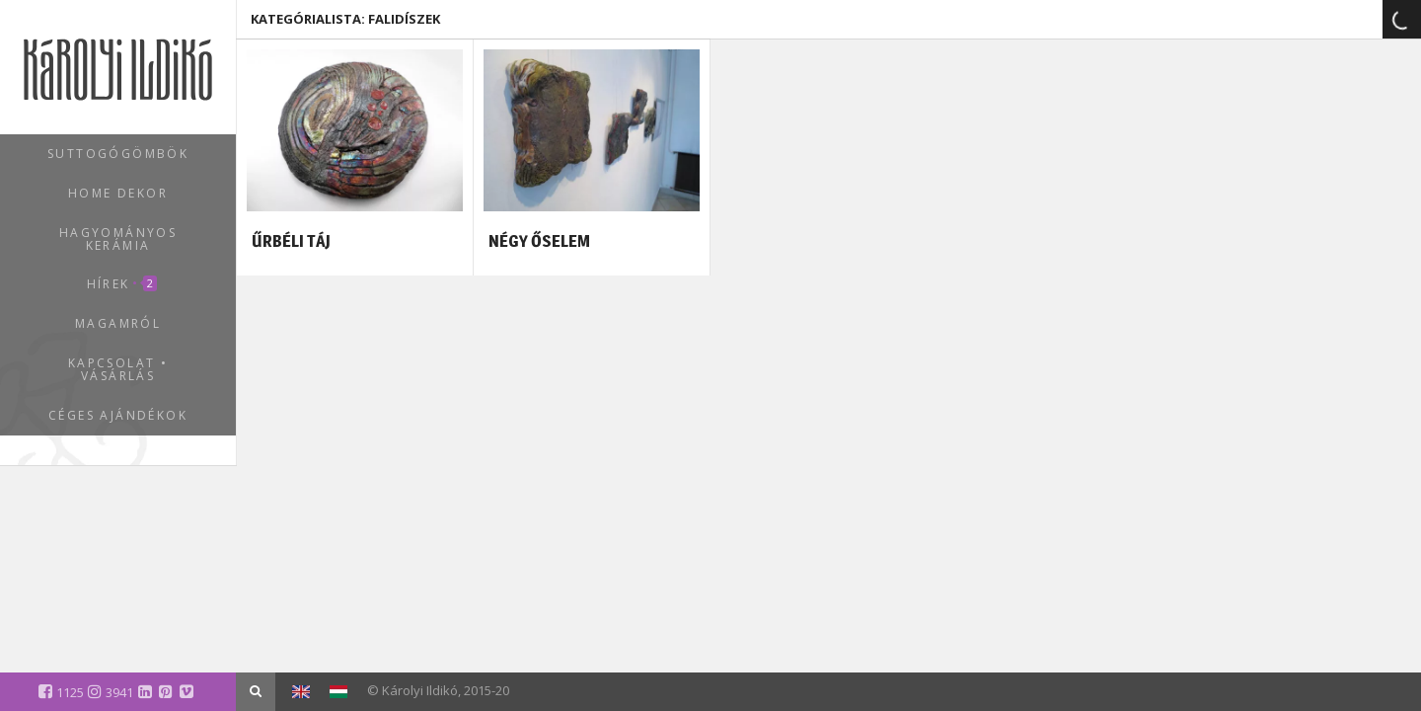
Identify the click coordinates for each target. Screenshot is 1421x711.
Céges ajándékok (117, 415)
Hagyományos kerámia (118, 239)
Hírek (122, 284)
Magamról (118, 323)
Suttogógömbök (117, 153)
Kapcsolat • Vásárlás (118, 369)
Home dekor (118, 193)
